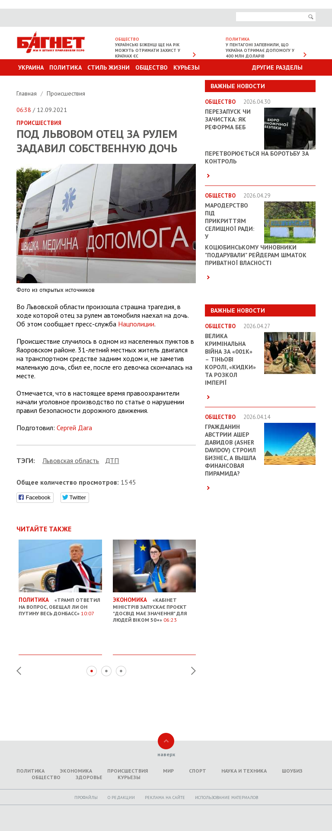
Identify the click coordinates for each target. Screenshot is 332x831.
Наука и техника (244, 770)
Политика (65, 67)
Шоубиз (292, 770)
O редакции (121, 797)
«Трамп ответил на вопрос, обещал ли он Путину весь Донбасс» (60, 603)
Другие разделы (277, 67)
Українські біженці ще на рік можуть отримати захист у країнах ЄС (147, 50)
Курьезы (186, 67)
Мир (168, 770)
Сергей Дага (74, 427)
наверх (166, 754)
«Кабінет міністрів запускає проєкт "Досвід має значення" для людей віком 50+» (154, 606)
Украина (31, 67)
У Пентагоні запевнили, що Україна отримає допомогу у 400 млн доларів (260, 50)
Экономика (76, 770)
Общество (151, 67)
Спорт (197, 770)
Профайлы (86, 797)
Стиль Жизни (108, 67)
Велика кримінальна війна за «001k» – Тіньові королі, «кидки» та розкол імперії (230, 359)
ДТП (112, 460)
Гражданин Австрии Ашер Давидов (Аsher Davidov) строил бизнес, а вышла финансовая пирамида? (230, 450)
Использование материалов (226, 797)
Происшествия (66, 93)
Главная (27, 93)
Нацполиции (136, 324)
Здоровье (89, 777)
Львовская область (70, 460)
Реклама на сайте (165, 797)
